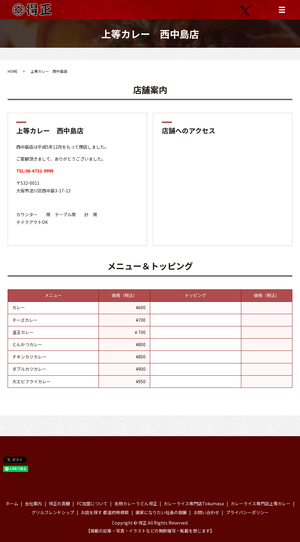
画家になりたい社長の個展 (161, 512)
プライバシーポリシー (247, 512)
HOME (13, 71)
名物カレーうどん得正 (135, 503)
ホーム (12, 503)
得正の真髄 (59, 503)
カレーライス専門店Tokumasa (194, 503)
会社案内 (33, 503)
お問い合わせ (206, 512)
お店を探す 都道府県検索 (105, 512)
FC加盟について (92, 503)
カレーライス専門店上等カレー (261, 503)
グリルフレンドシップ (52, 512)
